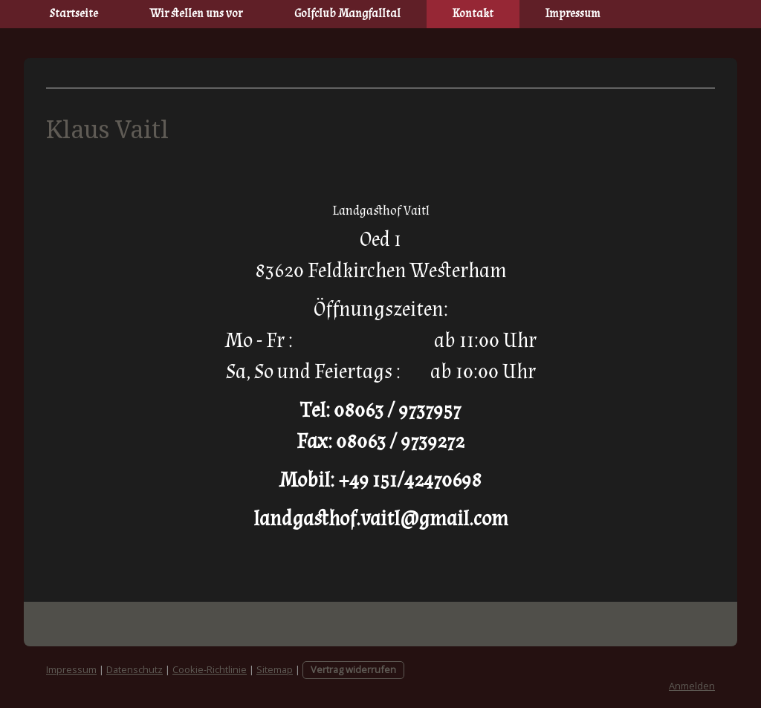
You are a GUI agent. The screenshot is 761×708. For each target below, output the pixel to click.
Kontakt (473, 14)
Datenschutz (134, 669)
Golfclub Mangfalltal (347, 14)
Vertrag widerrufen (353, 669)
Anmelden (692, 685)
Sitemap (274, 669)
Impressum (572, 14)
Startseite (74, 14)
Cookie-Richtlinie (209, 669)
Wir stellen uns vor (196, 14)
